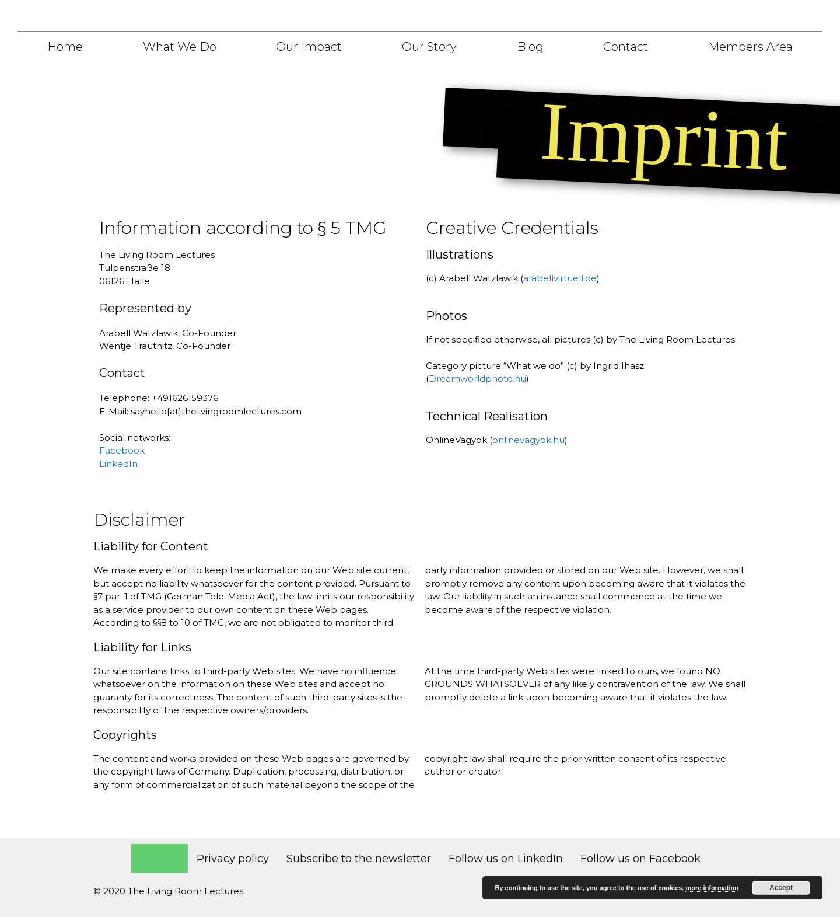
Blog (530, 47)
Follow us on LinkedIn (506, 858)
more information (711, 887)
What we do (179, 47)
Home (65, 47)
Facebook (122, 450)
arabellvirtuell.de (560, 278)
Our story (429, 47)
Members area (750, 47)
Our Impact (309, 47)
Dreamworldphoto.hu (477, 378)
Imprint (159, 858)
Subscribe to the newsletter (358, 858)
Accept (781, 888)
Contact (625, 47)
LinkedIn (118, 463)
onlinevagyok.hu (528, 439)
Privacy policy (233, 858)
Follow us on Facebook (640, 858)
